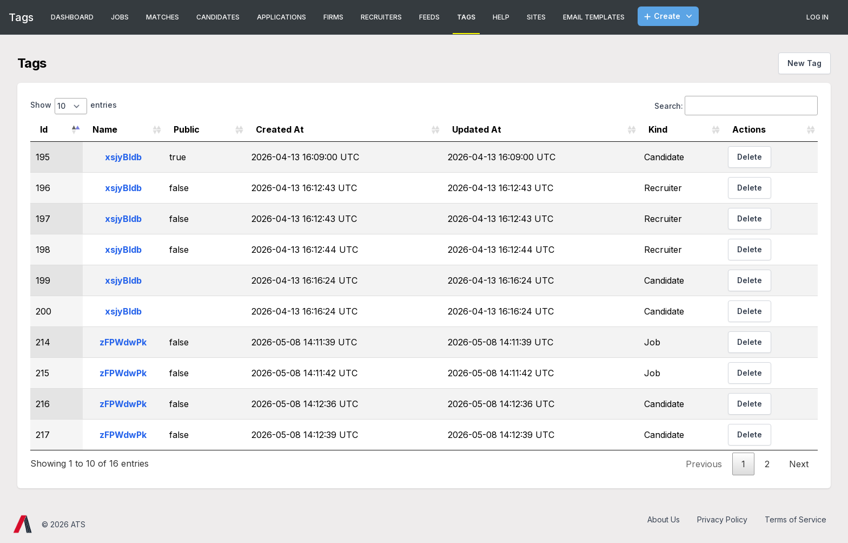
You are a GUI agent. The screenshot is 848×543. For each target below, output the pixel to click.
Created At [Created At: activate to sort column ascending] (280, 129)
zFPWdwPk (123, 342)
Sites (536, 17)
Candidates (218, 17)
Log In (817, 17)
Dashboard (72, 17)
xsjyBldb (123, 157)
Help (501, 17)
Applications (281, 17)
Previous (704, 464)
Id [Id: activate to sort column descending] (44, 129)
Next (799, 464)
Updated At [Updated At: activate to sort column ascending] (476, 129)
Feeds (429, 17)
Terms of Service (795, 519)
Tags (466, 17)
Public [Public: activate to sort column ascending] (187, 129)
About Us (663, 519)
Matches (162, 17)
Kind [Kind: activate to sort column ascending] (657, 129)
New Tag (804, 63)
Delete (749, 156)
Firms (333, 17)
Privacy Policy (722, 519)
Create (669, 16)
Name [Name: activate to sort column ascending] (104, 129)
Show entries (73, 106)
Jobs (120, 17)
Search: (736, 105)
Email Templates (594, 17)
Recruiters (381, 17)
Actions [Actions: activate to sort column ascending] (749, 129)
